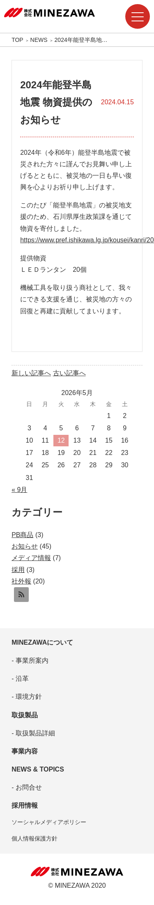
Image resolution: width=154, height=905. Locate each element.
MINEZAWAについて (42, 642)
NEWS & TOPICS (37, 769)
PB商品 (22, 534)
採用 (18, 569)
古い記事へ (69, 373)
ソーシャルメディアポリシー (48, 822)
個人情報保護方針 (34, 838)
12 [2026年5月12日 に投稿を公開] (61, 440)
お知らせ (24, 546)
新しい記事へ (31, 373)
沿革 (21, 678)
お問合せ (27, 787)
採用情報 (24, 805)
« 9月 (19, 489)
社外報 (21, 581)
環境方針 (27, 696)
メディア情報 (31, 557)
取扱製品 (24, 715)
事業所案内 (31, 660)
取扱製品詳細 (34, 733)
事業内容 (24, 751)
